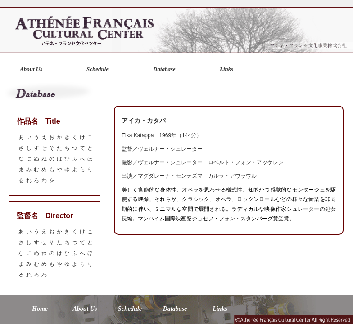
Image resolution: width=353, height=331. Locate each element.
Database (164, 69)
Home (40, 308)
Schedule (97, 69)
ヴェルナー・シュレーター (170, 149)
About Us (31, 69)
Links (226, 69)
